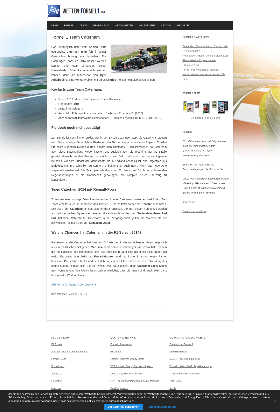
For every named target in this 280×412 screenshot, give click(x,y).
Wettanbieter (124, 25)
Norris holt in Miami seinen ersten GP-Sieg (204, 76)
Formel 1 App (58, 366)
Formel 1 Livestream (121, 344)
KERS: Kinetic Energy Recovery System (131, 366)
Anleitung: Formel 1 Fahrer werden (69, 351)
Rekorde (183, 25)
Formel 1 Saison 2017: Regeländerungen (190, 366)
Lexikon (166, 25)
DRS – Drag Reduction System (126, 373)
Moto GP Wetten (177, 351)
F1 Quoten (116, 351)
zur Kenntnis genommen (123, 406)
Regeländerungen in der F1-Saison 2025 (205, 55)
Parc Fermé (175, 381)
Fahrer (69, 25)
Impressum (189, 202)
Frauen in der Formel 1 (181, 344)
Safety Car (56, 373)
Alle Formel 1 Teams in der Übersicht (73, 284)
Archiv (172, 388)
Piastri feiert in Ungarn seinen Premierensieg (199, 62)
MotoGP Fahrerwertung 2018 (184, 359)
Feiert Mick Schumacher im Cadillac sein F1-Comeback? (205, 48)
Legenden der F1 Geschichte (184, 373)
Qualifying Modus (119, 388)
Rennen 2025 (101, 25)
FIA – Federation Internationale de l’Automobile (134, 381)
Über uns (56, 388)
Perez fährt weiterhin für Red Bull (201, 69)
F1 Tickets (56, 344)
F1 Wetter (56, 381)
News (54, 25)
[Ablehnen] (275, 401)
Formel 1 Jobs (58, 359)
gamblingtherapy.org (194, 150)
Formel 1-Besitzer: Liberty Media (127, 359)
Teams (84, 25)
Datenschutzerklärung (195, 211)
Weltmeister (147, 25)
